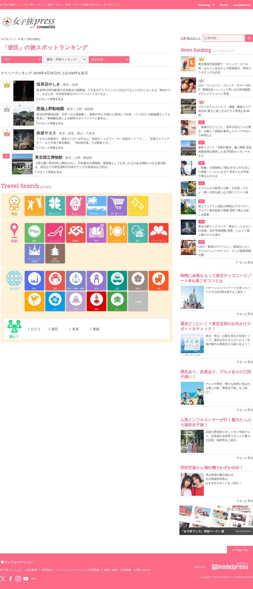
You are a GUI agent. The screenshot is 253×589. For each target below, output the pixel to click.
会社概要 (31, 570)
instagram (18, 578)
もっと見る (246, 262)
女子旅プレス (8, 39)
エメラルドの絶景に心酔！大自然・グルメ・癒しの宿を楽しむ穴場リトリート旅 (223, 190)
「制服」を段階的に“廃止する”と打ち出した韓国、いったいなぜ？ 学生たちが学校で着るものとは (224, 172)
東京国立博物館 (48, 157)
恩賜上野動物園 (50, 109)
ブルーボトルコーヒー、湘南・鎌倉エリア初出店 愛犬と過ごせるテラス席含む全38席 (224, 111)
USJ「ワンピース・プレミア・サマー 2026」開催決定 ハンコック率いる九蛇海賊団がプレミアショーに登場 (224, 89)
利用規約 (46, 570)
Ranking (206, 5)
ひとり (35, 329)
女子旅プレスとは (11, 570)
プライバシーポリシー (70, 570)
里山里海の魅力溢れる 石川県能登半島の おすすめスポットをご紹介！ (224, 479)
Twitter (3, 578)
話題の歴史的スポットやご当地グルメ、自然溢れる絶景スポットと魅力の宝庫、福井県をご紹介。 (228, 436)
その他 (138, 302)
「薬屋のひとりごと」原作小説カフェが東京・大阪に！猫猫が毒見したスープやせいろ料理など (224, 131)
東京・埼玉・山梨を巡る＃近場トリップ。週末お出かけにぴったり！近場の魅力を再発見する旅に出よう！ (228, 340)
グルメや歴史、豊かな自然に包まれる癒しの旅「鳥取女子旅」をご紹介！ (228, 388)
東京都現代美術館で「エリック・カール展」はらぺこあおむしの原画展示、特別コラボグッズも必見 (224, 68)
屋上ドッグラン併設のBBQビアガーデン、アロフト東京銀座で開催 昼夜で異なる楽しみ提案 (224, 210)
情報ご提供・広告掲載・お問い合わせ (127, 570)
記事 (183, 38)
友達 (75, 329)
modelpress (241, 5)
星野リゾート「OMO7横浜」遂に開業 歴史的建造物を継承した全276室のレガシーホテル (225, 151)
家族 (96, 329)
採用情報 (93, 570)
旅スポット (194, 38)
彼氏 (55, 329)
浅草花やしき (48, 84)
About (223, 5)
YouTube (26, 578)
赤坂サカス (46, 133)
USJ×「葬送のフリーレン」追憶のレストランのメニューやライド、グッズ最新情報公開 (224, 251)
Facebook (10, 578)
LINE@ (33, 578)
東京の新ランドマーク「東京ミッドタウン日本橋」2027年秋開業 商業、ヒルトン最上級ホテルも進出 (224, 230)
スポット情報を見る (50, 99)
